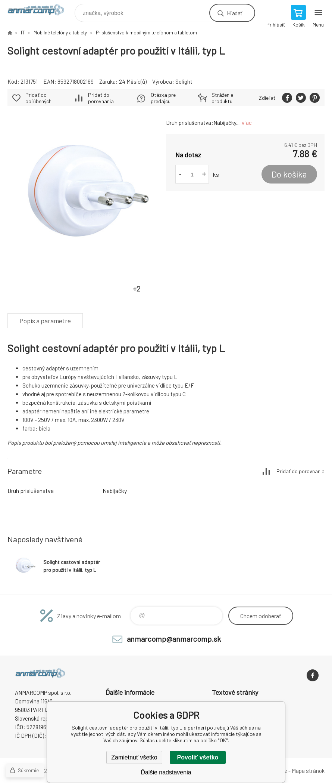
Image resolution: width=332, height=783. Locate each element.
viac (247, 122)
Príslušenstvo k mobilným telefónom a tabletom (146, 33)
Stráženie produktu (222, 98)
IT (23, 33)
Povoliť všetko (198, 757)
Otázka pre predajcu (163, 98)
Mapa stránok (308, 770)
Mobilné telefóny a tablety (60, 33)
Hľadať (234, 12)
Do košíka (289, 174)
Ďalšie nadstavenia (166, 772)
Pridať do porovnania (101, 98)
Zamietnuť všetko (134, 757)
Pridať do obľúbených (38, 98)
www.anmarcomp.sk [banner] (40, 11)
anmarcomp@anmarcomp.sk (174, 638)
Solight (183, 81)
